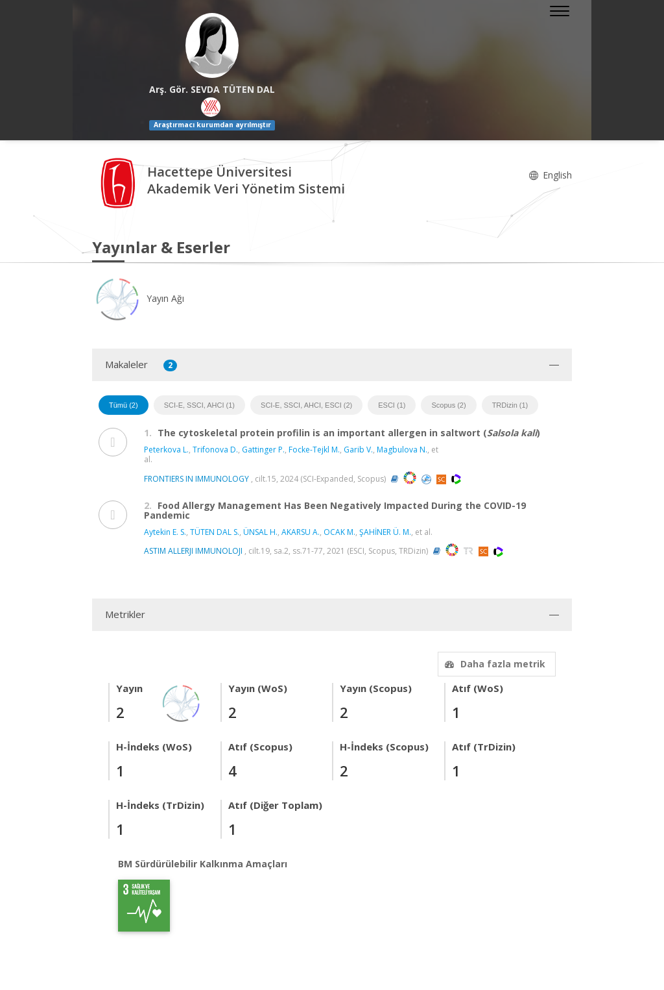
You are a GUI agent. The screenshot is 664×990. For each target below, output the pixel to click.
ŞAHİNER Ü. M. (385, 532)
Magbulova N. (402, 449)
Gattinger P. (263, 449)
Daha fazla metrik (493, 664)
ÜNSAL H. (260, 532)
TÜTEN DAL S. (214, 532)
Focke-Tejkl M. (314, 449)
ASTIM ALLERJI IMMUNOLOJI (193, 550)
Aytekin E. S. (165, 532)
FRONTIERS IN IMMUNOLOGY (196, 478)
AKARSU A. (300, 532)
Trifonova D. (215, 449)
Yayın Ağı (138, 298)
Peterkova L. (166, 449)
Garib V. (358, 449)
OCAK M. (339, 532)
